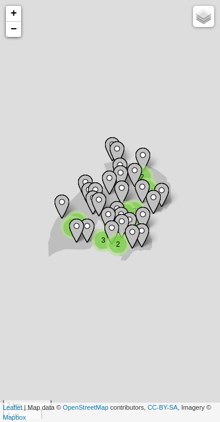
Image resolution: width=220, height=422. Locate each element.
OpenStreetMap (86, 407)
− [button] (14, 29)
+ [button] (14, 13)
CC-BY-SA (162, 407)
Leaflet (12, 407)
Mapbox (14, 417)
